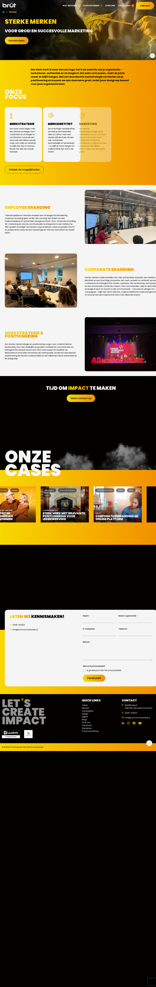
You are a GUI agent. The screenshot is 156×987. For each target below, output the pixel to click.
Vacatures (124, 5)
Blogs (84, 719)
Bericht (87, 642)
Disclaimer (87, 728)
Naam (86, 616)
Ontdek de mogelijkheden (24, 169)
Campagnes (88, 711)
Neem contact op (81, 398)
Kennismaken (17, 40)
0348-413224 (17, 624)
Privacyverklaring (90, 731)
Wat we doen (71, 5)
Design (85, 713)
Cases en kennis (92, 5)
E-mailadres (89, 629)
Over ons (110, 5)
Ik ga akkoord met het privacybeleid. (104, 670)
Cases (85, 705)
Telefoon (122, 629)
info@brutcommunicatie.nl (24, 629)
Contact (145, 5)
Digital (85, 716)
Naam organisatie (128, 616)
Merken (85, 708)
